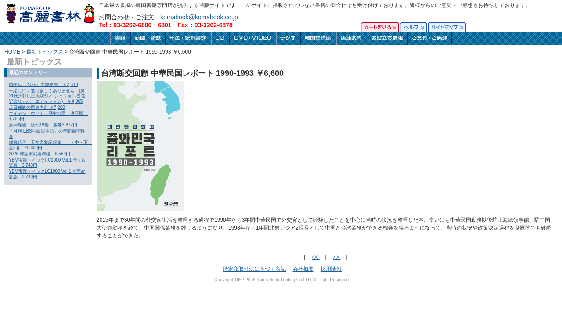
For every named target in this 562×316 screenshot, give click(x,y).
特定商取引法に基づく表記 (254, 269)
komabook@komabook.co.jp (199, 17)
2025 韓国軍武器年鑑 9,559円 (42, 153)
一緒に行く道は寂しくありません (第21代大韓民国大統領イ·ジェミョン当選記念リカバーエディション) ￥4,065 (47, 96)
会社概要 (303, 269)
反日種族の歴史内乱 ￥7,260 (37, 107)
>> (336, 257)
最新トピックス (44, 52)
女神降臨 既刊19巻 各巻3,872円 (43, 124)
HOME (12, 52)
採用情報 (331, 269)
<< (315, 257)
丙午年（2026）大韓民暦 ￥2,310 (43, 84)
